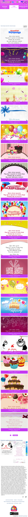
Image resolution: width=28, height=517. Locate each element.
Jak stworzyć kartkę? (9, 499)
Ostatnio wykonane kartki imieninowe (12, 440)
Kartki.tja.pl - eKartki (17, 503)
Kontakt (15, 499)
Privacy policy (19, 499)
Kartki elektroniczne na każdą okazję (17, 501)
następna (15, 435)
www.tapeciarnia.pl (10, 503)
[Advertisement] (14, 17)
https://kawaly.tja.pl (7, 501)
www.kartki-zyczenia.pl (22, 515)
